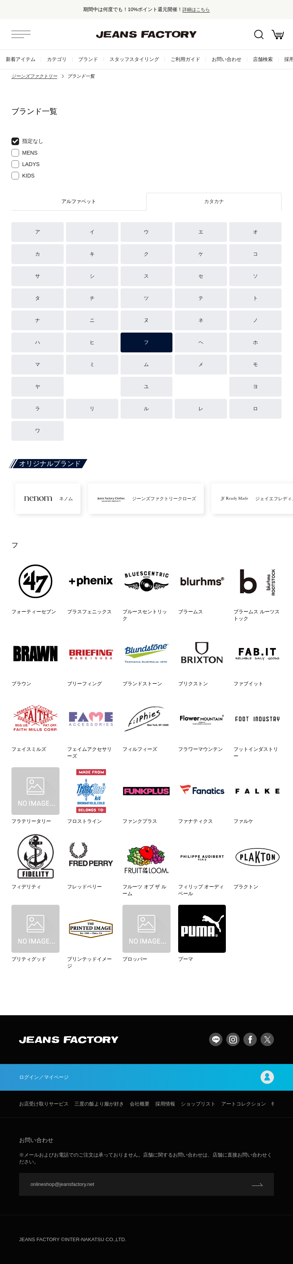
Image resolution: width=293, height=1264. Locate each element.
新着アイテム (20, 59)
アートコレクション (243, 1104)
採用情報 (165, 1104)
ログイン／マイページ (146, 1077)
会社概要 (140, 1104)
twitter (267, 1039)
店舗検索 (263, 59)
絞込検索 (259, 34)
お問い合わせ (226, 59)
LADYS (25, 164)
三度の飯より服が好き (99, 1104)
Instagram (233, 1039)
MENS (24, 153)
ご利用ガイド (185, 59)
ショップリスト (198, 1104)
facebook (250, 1039)
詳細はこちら (196, 9)
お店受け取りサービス (44, 1104)
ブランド (88, 59)
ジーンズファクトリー (34, 76)
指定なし (27, 141)
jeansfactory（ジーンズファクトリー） (146, 34)
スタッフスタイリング (134, 59)
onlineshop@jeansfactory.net (62, 1184)
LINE (215, 1039)
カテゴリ (57, 59)
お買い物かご (278, 34)
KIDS (23, 175)
